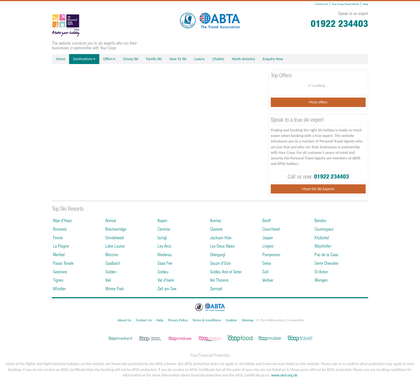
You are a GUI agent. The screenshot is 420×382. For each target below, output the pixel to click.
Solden (110, 271)
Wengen (321, 279)
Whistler (59, 288)
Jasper (267, 237)
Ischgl (162, 237)
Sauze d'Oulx (220, 263)
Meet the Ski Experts (318, 189)
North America (243, 59)
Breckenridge (115, 228)
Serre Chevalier (326, 263)
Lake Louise (115, 245)
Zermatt (216, 288)
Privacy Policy (178, 320)
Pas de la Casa (326, 254)
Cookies (231, 320)
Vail (108, 279)
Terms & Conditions (206, 320)
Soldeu (163, 271)
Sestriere (60, 271)
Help (365, 4)
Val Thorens (219, 279)
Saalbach (112, 263)
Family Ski (154, 59)
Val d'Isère (166, 279)
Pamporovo (271, 254)
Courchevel (271, 228)
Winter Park (114, 288)
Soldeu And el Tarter (226, 271)
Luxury (199, 59)
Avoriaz (215, 220)
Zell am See (167, 288)
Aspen (162, 220)
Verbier (267, 279)
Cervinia (164, 228)
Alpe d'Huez (62, 220)
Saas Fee (165, 263)
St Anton (321, 271)
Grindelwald (114, 237)
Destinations (84, 59)
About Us (124, 320)
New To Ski (177, 59)
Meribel (59, 254)
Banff (266, 220)
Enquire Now (273, 59)
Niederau (165, 254)
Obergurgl (217, 254)
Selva (266, 263)
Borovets (60, 228)
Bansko (320, 220)
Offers (109, 59)
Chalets (218, 59)
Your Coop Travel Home (345, 4)
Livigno (268, 245)
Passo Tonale (63, 263)
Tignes (58, 279)
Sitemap (248, 320)
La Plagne (61, 245)
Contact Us (321, 4)
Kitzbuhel (322, 237)
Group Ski (130, 59)
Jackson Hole (220, 237)
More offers (318, 102)
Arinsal (110, 220)
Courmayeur (324, 228)
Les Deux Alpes (222, 245)
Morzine (111, 254)
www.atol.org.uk (284, 375)
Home (60, 59)
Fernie (58, 237)
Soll (265, 271)
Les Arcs (164, 245)
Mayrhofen (323, 245)
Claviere (216, 228)
